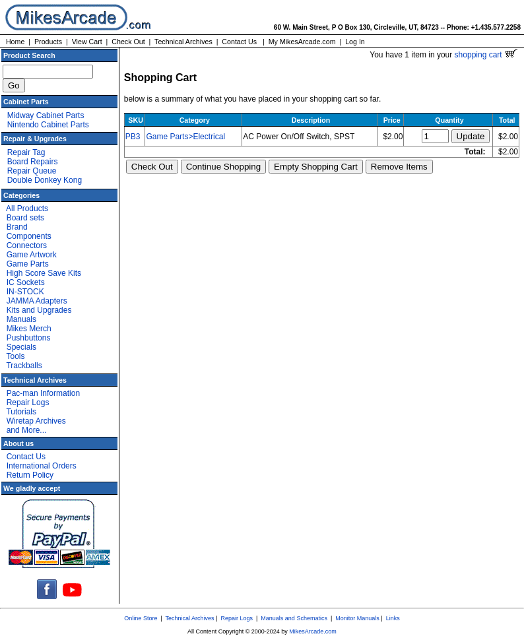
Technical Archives (183, 42)
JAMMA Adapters (37, 301)
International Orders (42, 465)
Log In (355, 42)
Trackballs (24, 365)
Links (393, 618)
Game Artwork (32, 254)
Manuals (21, 319)
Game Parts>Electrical (185, 136)
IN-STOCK (25, 291)
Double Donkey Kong (44, 180)
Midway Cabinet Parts (45, 115)
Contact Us (239, 42)
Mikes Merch (29, 328)
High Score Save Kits (44, 273)
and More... (27, 430)
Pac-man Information (43, 393)
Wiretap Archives (36, 421)
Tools (15, 356)
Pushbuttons (29, 337)
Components (29, 236)
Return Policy (30, 475)
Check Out (128, 42)
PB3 (133, 136)
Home (15, 42)
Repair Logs (28, 402)
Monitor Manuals (357, 618)
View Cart (87, 42)
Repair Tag (26, 152)
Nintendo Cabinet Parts (48, 124)
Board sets (25, 217)
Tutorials (21, 411)
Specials (21, 347)
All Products (27, 208)
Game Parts (28, 264)
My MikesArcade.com (302, 42)
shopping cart (486, 54)
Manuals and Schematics (294, 618)
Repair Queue (32, 171)
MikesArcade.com (313, 631)
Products (48, 42)
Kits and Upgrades (39, 310)
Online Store (140, 618)
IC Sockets (26, 282)
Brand (17, 227)
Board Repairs (32, 161)
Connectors (27, 245)
